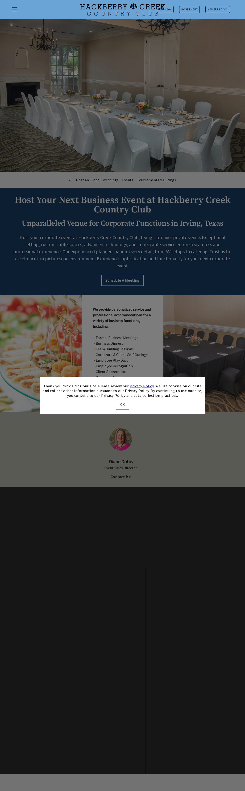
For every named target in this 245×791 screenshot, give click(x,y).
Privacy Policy (142, 385)
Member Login (218, 9)
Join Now (164, 9)
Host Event (189, 9)
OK (122, 404)
